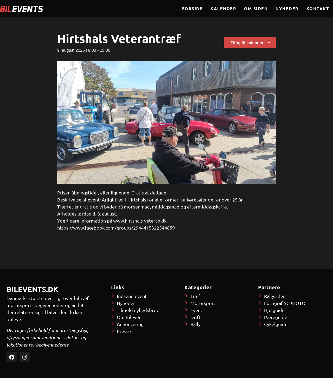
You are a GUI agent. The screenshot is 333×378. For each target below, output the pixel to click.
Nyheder (287, 8)
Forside (192, 8)
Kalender (223, 8)
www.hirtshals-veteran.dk (139, 220)
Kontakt (317, 8)
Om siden (256, 8)
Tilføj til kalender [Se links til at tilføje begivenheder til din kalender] (250, 43)
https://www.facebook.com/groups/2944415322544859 (116, 227)
